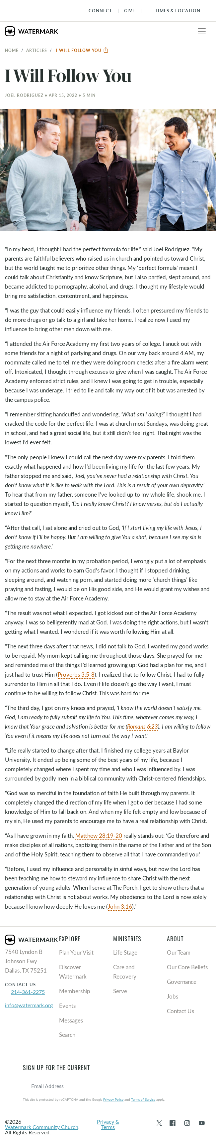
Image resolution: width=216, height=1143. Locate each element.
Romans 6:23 (142, 726)
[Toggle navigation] (201, 31)
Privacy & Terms (108, 1124)
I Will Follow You (82, 50)
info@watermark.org (29, 1005)
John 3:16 (120, 906)
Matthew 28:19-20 (98, 835)
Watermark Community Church (41, 1126)
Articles (36, 50)
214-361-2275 (28, 991)
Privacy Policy (113, 1099)
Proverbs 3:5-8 (76, 674)
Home (12, 50)
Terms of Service (143, 1099)
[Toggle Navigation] (174, 11)
